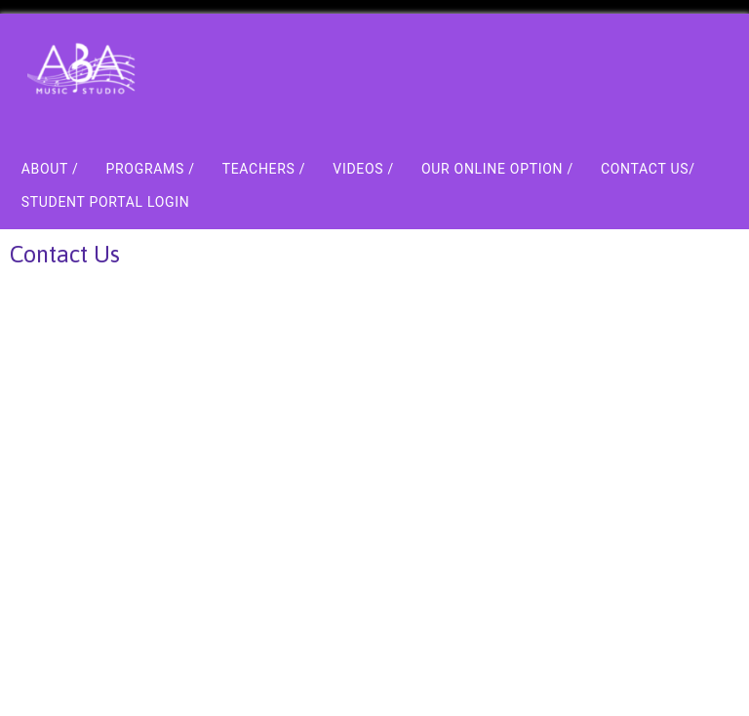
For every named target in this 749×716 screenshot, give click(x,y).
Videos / (363, 169)
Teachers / (264, 169)
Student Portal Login (105, 202)
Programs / (149, 169)
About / (50, 169)
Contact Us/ (648, 169)
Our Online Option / (497, 169)
